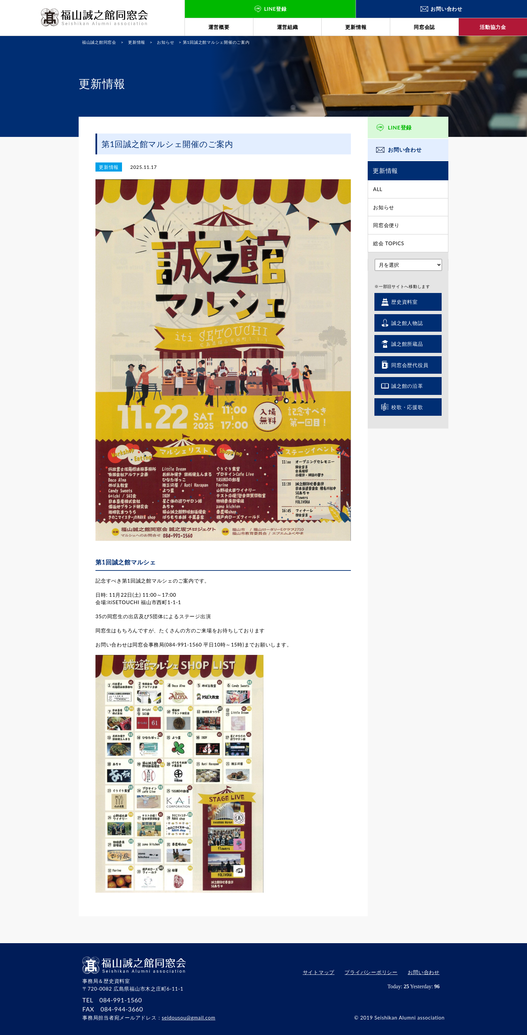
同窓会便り (386, 225)
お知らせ (383, 207)
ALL (377, 189)
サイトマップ (318, 972)
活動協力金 (493, 27)
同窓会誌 (424, 27)
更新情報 (355, 27)
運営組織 (287, 27)
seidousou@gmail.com (188, 1017)
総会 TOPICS (388, 243)
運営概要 (219, 27)
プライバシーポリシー (371, 972)
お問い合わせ (405, 149)
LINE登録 (400, 127)
